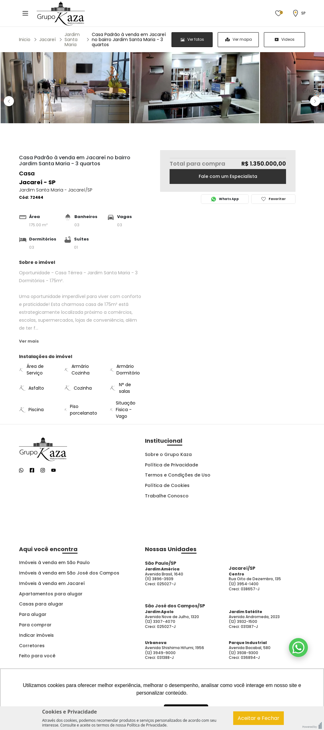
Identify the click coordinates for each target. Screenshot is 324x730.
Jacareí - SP (37, 182)
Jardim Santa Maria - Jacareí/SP (55, 190)
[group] (238, 39)
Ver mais (29, 341)
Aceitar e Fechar (258, 718)
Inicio (24, 39)
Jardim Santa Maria (72, 39)
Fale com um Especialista (228, 176)
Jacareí (47, 39)
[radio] (192, 39)
